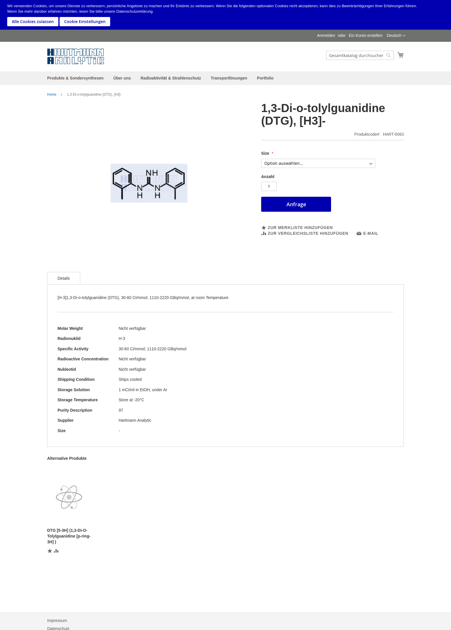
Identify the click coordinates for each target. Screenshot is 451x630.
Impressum (57, 620)
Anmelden (326, 35)
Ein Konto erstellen (366, 35)
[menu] (225, 78)
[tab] (63, 277)
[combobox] (360, 55)
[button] (396, 36)
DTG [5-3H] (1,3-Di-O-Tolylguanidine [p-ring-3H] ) (69, 536)
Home (51, 94)
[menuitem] (75, 78)
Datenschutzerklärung (134, 11)
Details (64, 278)
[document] (226, 14)
